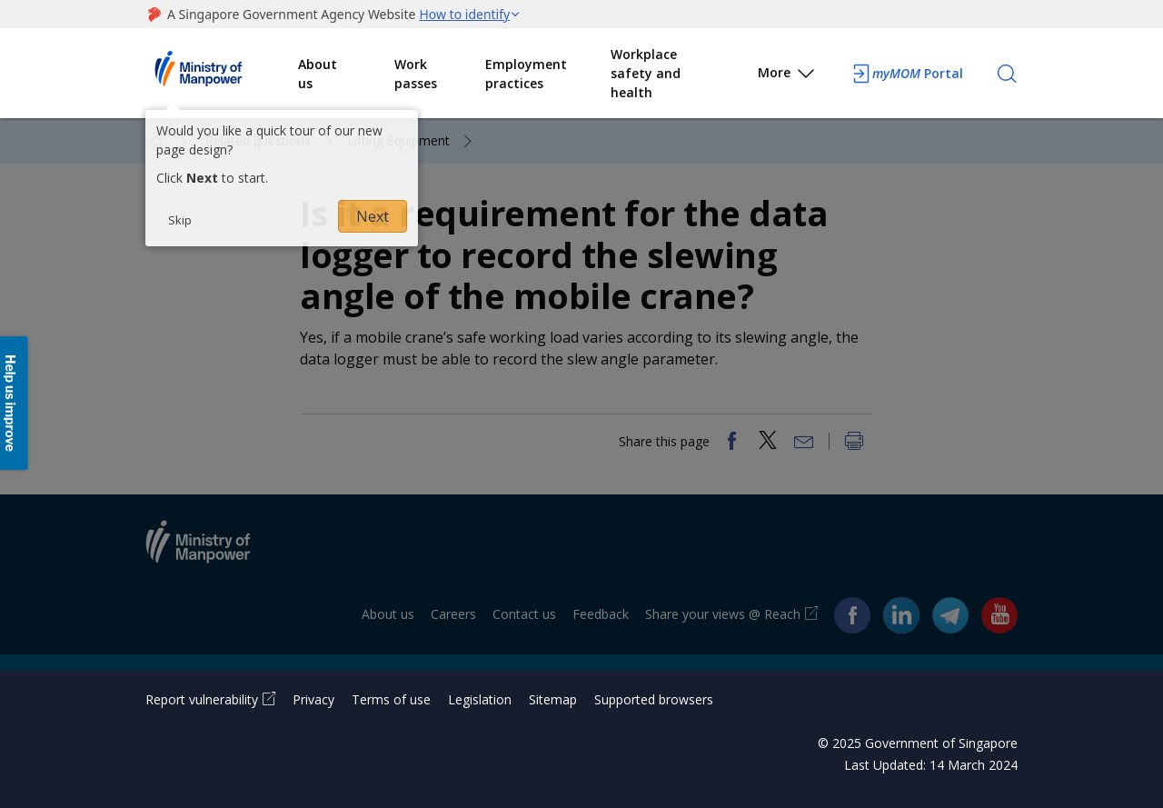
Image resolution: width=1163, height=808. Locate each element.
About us (317, 73)
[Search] (1007, 74)
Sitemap (553, 699)
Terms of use (391, 699)
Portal (906, 74)
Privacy (313, 699)
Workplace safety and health (646, 73)
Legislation (480, 699)
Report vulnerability (201, 699)
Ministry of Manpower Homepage (221, 73)
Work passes (415, 73)
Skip (180, 220)
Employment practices (526, 73)
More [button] (787, 76)
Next (372, 216)
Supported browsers (653, 699)
